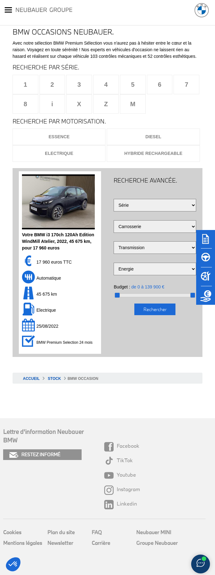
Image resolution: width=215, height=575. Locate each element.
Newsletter (60, 542)
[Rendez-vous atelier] (205, 279)
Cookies (12, 532)
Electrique (59, 153)
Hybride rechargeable (153, 153)
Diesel (153, 136)
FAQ (97, 532)
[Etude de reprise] (205, 298)
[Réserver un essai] (205, 260)
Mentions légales (22, 542)
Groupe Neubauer (157, 542)
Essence (59, 136)
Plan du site (61, 532)
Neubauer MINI (153, 532)
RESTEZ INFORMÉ (34, 455)
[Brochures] (205, 242)
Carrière (101, 542)
